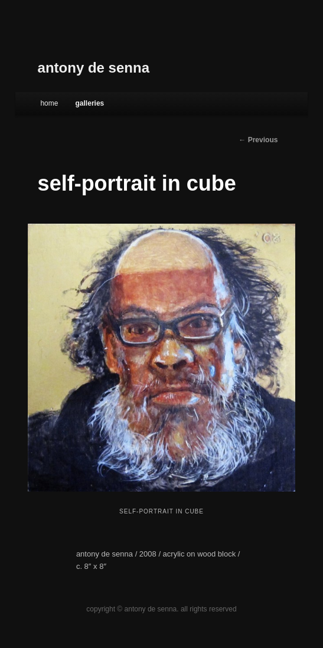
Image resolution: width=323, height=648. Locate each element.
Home (49, 103)
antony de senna (93, 68)
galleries (90, 103)
